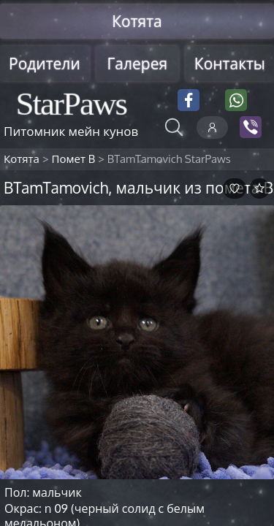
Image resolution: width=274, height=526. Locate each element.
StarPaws (70, 103)
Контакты (229, 63)
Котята (137, 21)
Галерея (137, 63)
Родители (44, 63)
